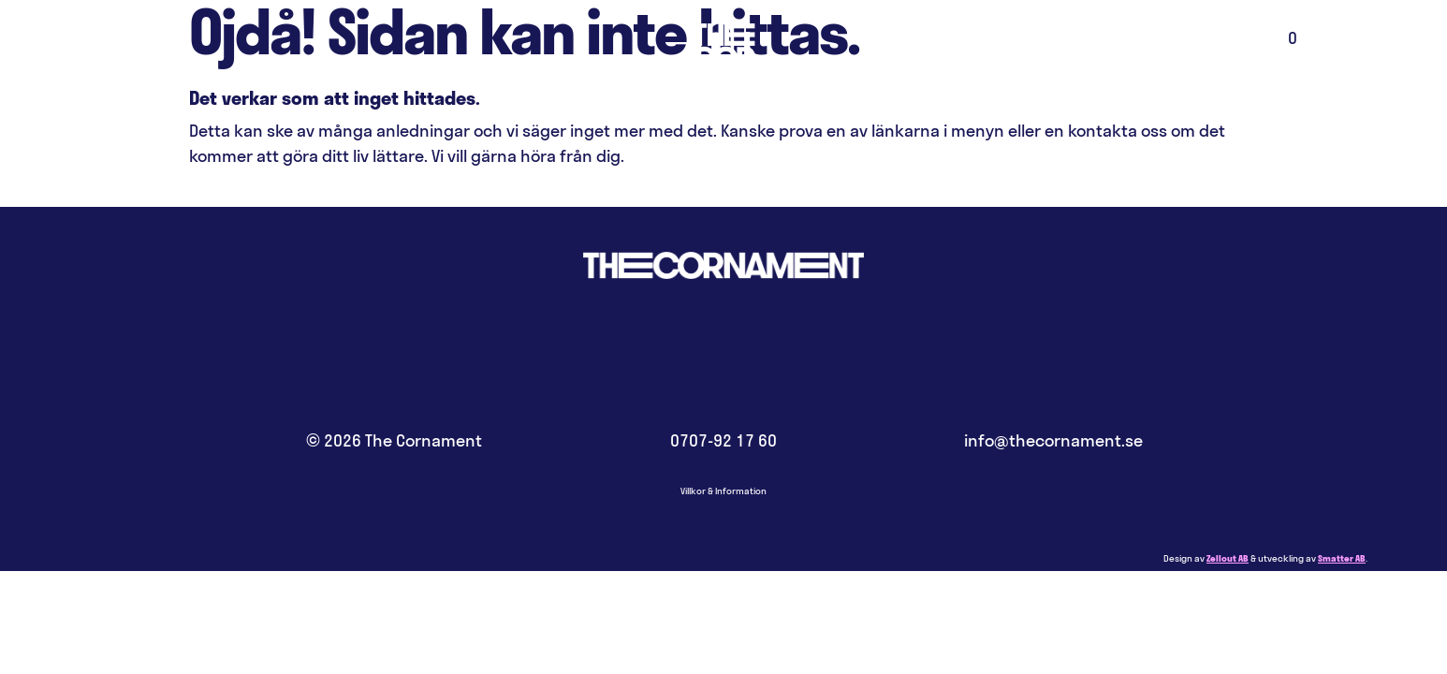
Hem (723, 70)
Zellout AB (1227, 558)
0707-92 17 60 (723, 440)
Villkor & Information (723, 491)
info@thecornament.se (1053, 440)
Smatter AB (1342, 558)
